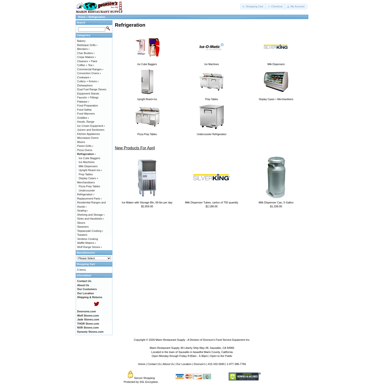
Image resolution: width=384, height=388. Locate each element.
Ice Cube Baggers (89, 158)
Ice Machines (87, 162)
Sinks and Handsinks (90, 218)
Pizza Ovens (84, 150)
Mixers (81, 142)
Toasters (82, 234)
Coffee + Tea (85, 65)
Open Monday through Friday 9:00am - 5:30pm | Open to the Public (192, 355)
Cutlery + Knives (87, 81)
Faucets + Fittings (87, 97)
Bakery (81, 40)
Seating (82, 210)
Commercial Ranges (90, 69)
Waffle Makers (86, 242)
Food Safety (84, 109)
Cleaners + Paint (87, 61)
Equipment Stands (88, 93)
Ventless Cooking (87, 238)
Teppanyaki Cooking (90, 230)
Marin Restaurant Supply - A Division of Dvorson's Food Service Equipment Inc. (203, 339)
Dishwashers (85, 85)
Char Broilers (86, 53)
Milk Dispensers (88, 166)
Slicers (81, 222)
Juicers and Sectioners (90, 129)
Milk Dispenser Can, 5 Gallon (276, 202)
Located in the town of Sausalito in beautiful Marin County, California (192, 352)
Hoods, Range (85, 121)
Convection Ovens (89, 73)
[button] (253, 6)
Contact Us (154, 364)
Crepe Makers (86, 57)
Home (81, 16)
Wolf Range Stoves (89, 247)
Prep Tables (86, 174)
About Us (168, 364)
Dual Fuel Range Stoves (91, 89)
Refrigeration (96, 16)
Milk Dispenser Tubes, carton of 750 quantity (211, 202)
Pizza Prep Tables (89, 186)
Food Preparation (87, 105)
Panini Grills (85, 145)
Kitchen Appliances (88, 133)
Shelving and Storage (91, 214)
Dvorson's (200, 364)
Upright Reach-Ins (90, 170)
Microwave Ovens (87, 137)
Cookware (84, 77)
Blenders (83, 48)
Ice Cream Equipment (91, 125)
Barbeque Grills (87, 45)
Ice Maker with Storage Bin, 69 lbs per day (147, 202)
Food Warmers (86, 113)
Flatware (83, 101)
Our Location (184, 364)
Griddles (83, 117)
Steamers (83, 226)
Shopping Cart (85, 264)
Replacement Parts (89, 198)
